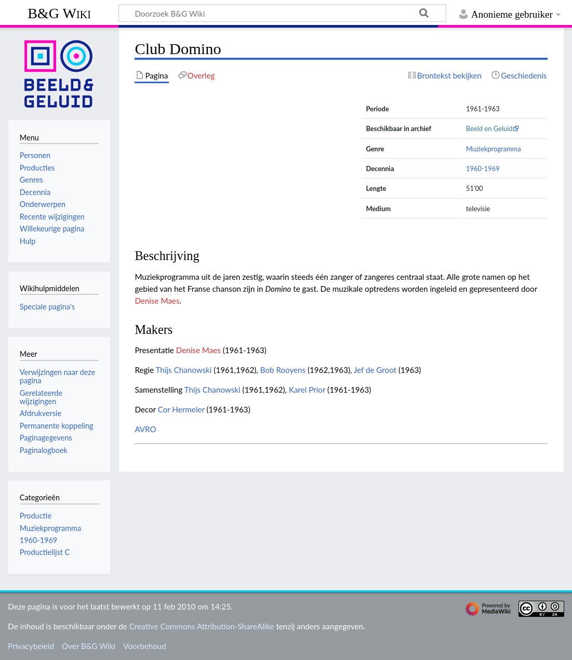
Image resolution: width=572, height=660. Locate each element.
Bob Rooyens (282, 369)
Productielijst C (45, 552)
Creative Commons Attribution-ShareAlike (201, 626)
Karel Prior (307, 389)
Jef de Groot (375, 369)
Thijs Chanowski (183, 369)
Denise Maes (157, 300)
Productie (35, 515)
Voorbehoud (144, 646)
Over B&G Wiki (88, 646)
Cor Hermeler (181, 409)
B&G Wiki (59, 13)
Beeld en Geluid (489, 128)
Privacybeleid (31, 646)
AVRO (145, 429)
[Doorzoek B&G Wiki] (282, 13)
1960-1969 (483, 168)
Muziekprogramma (493, 149)
